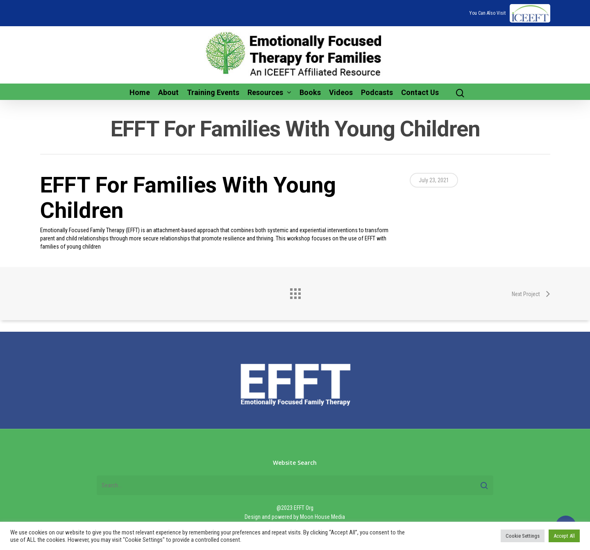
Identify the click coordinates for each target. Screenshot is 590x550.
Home (139, 92)
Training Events (213, 92)
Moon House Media (322, 517)
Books (310, 92)
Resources (268, 92)
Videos (341, 92)
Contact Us (420, 92)
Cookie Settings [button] (523, 536)
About (168, 92)
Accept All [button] (564, 536)
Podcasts (377, 92)
